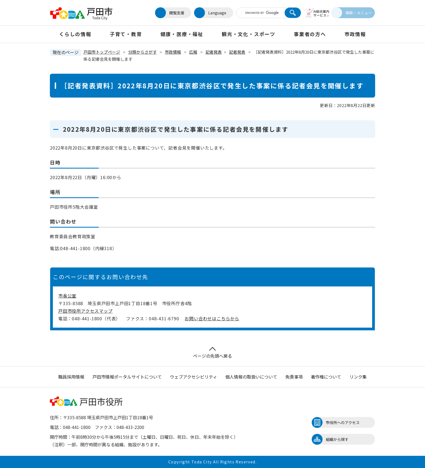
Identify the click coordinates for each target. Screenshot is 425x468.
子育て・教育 (126, 33)
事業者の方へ (310, 33)
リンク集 (358, 376)
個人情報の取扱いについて (251, 376)
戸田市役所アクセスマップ (85, 311)
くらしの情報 (75, 33)
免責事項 (294, 376)
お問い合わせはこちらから (212, 318)
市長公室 (67, 295)
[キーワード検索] (257, 13)
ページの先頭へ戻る (212, 353)
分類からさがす (142, 52)
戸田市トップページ (101, 52)
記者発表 (213, 52)
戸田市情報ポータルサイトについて (127, 376)
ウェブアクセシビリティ (193, 376)
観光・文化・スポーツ (248, 33)
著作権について (326, 376)
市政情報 (355, 33)
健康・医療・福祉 (181, 33)
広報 (193, 52)
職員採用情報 (71, 376)
